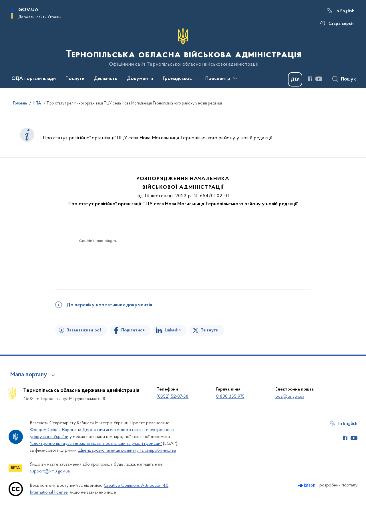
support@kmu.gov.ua (50, 471)
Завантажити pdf (84, 330)
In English (345, 11)
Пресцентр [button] (217, 78)
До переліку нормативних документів (109, 305)
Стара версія (342, 23)
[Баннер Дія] (295, 79)
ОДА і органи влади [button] (33, 78)
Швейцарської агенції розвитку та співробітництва (127, 450)
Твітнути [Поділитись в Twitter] (209, 330)
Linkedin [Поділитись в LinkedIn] (173, 330)
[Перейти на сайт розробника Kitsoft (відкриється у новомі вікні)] (307, 485)
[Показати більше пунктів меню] (235, 78)
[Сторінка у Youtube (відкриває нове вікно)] (318, 78)
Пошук (348, 79)
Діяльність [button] (105, 78)
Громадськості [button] (179, 78)
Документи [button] (140, 78)
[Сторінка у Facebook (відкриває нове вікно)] (310, 78)
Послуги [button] (74, 78)
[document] (98, 261)
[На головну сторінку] (183, 47)
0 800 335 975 (230, 396)
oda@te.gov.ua (289, 396)
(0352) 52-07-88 (172, 396)
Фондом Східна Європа (53, 430)
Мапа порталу (28, 375)
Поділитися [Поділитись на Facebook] (133, 330)
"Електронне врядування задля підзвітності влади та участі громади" (96, 443)
